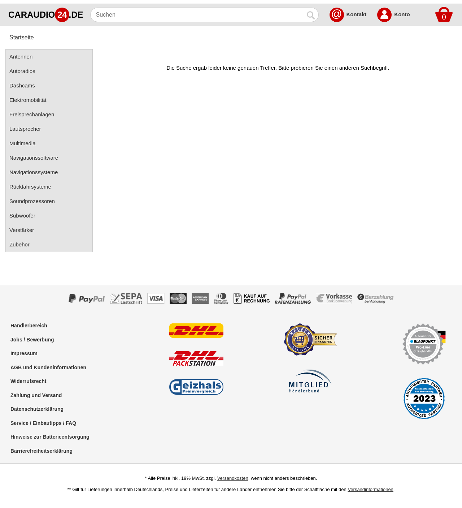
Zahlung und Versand (36, 395)
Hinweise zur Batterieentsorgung (50, 437)
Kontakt (356, 14)
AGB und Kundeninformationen (48, 367)
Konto (402, 14)
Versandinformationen (370, 489)
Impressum (24, 353)
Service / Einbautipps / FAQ (43, 423)
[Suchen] (197, 15)
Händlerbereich (28, 325)
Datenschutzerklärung (37, 409)
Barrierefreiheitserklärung (41, 451)
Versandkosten (232, 478)
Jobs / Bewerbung (32, 340)
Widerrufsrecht (28, 381)
